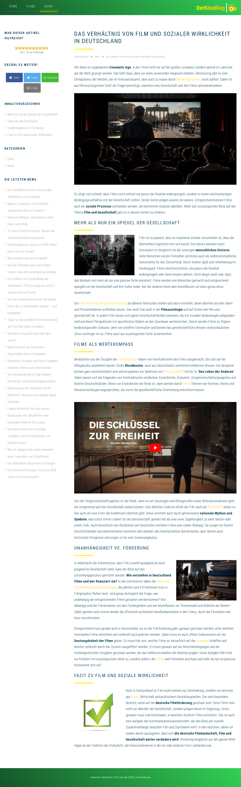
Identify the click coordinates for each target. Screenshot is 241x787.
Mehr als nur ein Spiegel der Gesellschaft (33, 114)
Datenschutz (107, 777)
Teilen (14, 77)
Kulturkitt (214, 507)
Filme (31, 6)
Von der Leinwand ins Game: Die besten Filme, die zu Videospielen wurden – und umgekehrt (31, 305)
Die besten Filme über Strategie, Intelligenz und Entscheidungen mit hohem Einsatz (27, 434)
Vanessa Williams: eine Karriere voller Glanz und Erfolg (29, 220)
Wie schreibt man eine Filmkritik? (26, 258)
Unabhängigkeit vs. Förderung (26, 128)
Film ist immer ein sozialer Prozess (102, 303)
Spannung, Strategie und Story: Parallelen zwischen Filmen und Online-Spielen (31, 363)
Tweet (32, 77)
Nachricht (50, 77)
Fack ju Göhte (174, 371)
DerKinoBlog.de (143, 777)
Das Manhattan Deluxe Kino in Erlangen (30, 461)
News (48, 6)
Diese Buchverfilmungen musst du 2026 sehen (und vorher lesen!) (30, 471)
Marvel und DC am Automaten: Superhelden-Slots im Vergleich (25, 349)
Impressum (96, 777)
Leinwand (202, 641)
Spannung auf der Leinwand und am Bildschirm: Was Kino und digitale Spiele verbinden (30, 393)
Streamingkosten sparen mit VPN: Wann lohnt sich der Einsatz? (31, 247)
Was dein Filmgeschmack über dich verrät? (28, 335)
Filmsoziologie (128, 359)
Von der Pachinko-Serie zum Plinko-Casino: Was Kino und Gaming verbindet (31, 268)
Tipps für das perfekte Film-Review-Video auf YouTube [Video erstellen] (31, 322)
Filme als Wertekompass (23, 121)
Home (13, 6)
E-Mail (32, 88)
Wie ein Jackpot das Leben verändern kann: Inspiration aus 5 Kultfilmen (29, 451)
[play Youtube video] (155, 447)
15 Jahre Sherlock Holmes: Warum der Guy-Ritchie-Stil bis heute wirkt (30, 234)
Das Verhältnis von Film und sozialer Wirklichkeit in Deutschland (28, 193)
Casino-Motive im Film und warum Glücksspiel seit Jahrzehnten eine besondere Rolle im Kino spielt (27, 414)
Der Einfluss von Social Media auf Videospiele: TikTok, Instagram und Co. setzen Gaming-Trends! (30, 285)
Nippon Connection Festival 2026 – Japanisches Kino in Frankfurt (28, 206)
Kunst (135, 697)
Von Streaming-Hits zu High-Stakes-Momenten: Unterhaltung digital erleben (30, 376)
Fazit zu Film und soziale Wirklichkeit (30, 135)
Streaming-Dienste (188, 79)
